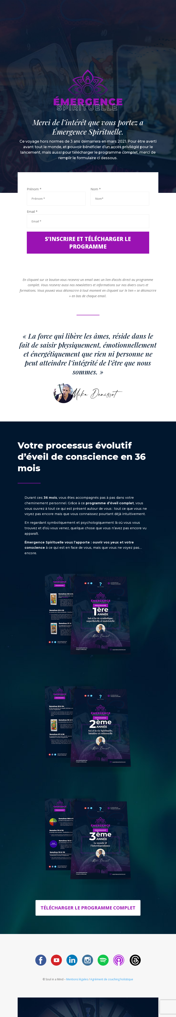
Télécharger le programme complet (88, 908)
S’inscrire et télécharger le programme (88, 242)
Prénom (34, 189)
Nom (96, 189)
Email (32, 211)
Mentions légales (77, 979)
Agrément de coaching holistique (111, 979)
